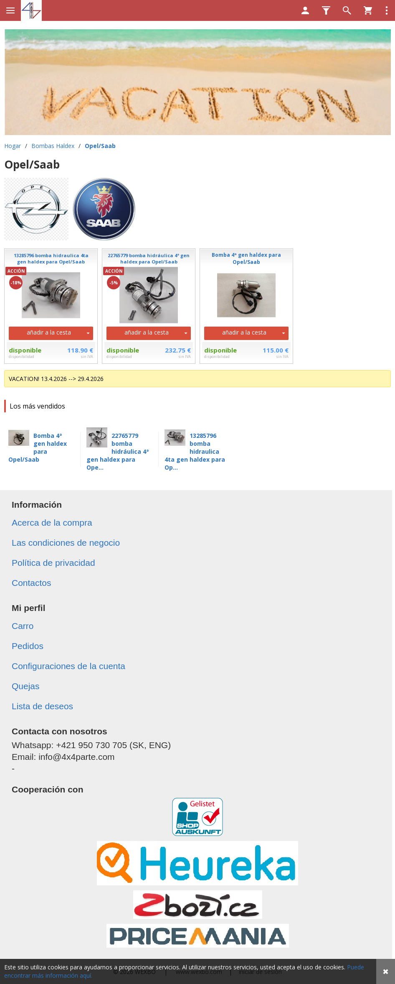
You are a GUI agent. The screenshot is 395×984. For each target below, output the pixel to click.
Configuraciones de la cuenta (68, 666)
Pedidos (27, 646)
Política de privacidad (53, 562)
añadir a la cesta (49, 332)
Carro (23, 626)
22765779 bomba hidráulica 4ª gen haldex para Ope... (117, 451)
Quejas (26, 686)
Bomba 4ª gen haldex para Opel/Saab (37, 447)
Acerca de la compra (52, 522)
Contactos (31, 583)
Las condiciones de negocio (66, 542)
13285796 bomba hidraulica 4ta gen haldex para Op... (195, 451)
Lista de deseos (42, 706)
